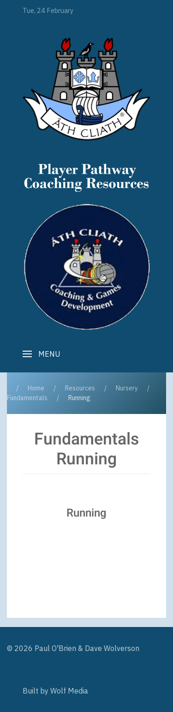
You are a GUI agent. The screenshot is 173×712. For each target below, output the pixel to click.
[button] (41, 353)
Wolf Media (69, 690)
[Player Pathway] (86, 89)
